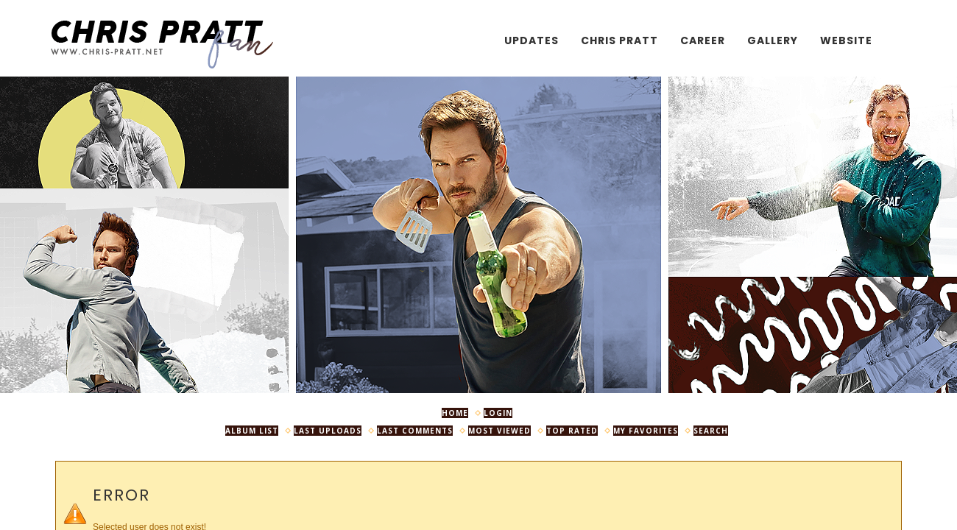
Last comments (415, 430)
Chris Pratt (619, 40)
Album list (251, 430)
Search (710, 430)
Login (498, 413)
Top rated (572, 430)
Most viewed (499, 430)
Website (846, 40)
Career (702, 40)
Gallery (772, 40)
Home (455, 413)
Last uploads (327, 430)
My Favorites (645, 430)
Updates (531, 40)
